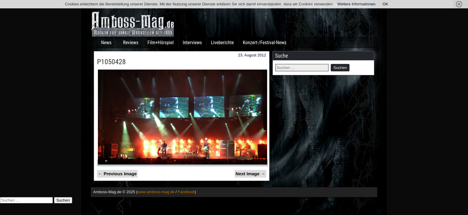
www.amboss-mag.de (155, 192)
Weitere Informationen (356, 4)
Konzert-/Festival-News (264, 42)
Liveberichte (222, 42)
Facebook (186, 192)
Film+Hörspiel (160, 42)
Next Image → (250, 173)
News (106, 42)
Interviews (192, 42)
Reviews (130, 42)
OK (385, 4)
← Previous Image (117, 173)
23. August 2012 (252, 55)
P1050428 (111, 62)
